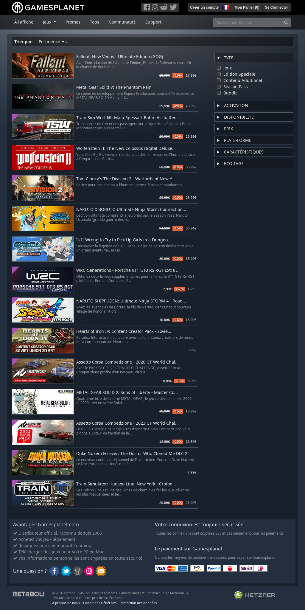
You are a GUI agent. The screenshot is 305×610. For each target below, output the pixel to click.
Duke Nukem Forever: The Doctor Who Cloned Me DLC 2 (131, 453)
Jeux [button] (47, 22)
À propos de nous (66, 602)
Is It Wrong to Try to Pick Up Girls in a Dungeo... (123, 240)
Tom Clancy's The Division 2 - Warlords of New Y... (125, 178)
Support (153, 22)
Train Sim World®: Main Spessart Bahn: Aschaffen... (128, 117)
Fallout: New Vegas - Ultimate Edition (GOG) (119, 56)
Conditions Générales (99, 602)
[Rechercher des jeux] (247, 22)
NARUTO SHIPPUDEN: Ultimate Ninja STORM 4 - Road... (131, 301)
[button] (225, 7)
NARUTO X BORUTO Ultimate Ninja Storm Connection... (131, 209)
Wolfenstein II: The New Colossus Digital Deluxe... (126, 148)
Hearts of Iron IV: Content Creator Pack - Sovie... (123, 331)
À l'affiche (23, 22)
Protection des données (138, 602)
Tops (94, 22)
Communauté (122, 22)
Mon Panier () (247, 7)
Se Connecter (276, 7)
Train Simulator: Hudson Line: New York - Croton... (126, 484)
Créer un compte (204, 7)
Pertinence (53, 41)
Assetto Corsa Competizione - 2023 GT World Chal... (127, 423)
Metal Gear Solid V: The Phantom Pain (114, 87)
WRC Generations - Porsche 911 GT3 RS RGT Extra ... (128, 270)
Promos (73, 22)
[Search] (286, 22)
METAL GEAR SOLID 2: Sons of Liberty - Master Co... (127, 392)
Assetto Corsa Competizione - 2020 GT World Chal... (127, 362)
